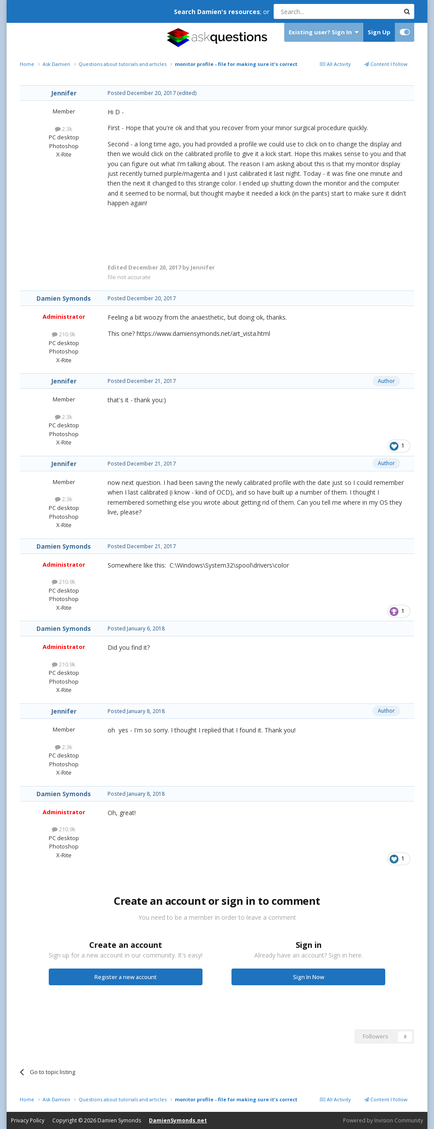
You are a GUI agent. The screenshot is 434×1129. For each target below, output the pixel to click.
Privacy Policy (27, 1120)
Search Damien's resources (217, 11)
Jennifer (63, 93)
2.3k (63, 129)
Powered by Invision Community (383, 1120)
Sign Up (379, 32)
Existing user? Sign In (323, 32)
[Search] (315, 11)
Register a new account (125, 977)
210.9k (64, 334)
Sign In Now (308, 977)
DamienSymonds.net (178, 1120)
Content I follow (386, 64)
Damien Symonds (63, 298)
